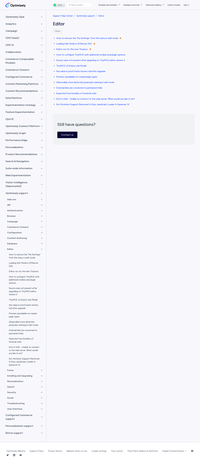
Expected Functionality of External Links (76, 93)
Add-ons (11, 199)
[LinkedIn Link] (14, 455)
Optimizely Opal (15, 16)
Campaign (11, 30)
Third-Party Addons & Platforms (142, 451)
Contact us (67, 134)
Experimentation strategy (21, 105)
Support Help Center (63, 16)
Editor (101, 16)
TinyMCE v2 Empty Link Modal (71, 65)
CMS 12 (10, 44)
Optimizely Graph (16, 133)
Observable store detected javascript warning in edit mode (85, 82)
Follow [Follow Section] (57, 31)
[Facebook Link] (192, 451)
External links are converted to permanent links (79, 88)
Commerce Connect (17, 69)
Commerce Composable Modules (20, 61)
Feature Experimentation (20, 112)
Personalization (14, 147)
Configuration (14, 232)
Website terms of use (77, 451)
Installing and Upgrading (19, 375)
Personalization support (19, 425)
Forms (10, 370)
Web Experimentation (18, 175)
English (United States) (174, 451)
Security (11, 392)
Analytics (11, 23)
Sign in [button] (186, 5)
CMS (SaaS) (12, 37)
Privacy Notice (55, 451)
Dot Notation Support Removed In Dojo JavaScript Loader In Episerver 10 (92, 104)
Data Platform (14, 97)
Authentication (15, 210)
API (8, 205)
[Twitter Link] (7, 455)
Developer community (131, 5)
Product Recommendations (21, 154)
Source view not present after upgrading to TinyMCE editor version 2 (90, 60)
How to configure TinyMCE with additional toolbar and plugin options (90, 54)
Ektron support (14, 432)
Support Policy (37, 451)
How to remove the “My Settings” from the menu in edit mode (87, 38)
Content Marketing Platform (22, 83)
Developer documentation (108, 5)
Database (12, 243)
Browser (11, 216)
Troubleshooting (16, 403)
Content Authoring (17, 238)
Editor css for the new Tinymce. (72, 49)
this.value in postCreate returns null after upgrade (80, 71)
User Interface (14, 409)
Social (10, 398)
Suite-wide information (19, 168)
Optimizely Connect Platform (23, 126)
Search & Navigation (17, 161)
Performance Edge (16, 140)
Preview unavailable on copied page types (76, 76)
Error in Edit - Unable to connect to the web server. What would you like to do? (95, 99)
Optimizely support (85, 16)
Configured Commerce (19, 76)
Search (10, 386)
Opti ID (10, 119)
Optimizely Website (16, 451)
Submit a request (173, 5)
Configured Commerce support (19, 417)
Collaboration (13, 52)
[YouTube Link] (20, 455)
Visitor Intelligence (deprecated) (16, 184)
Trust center (117, 451)
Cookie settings (99, 451)
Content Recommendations (22, 90)
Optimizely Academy (154, 5)
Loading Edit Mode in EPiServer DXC (74, 43)
